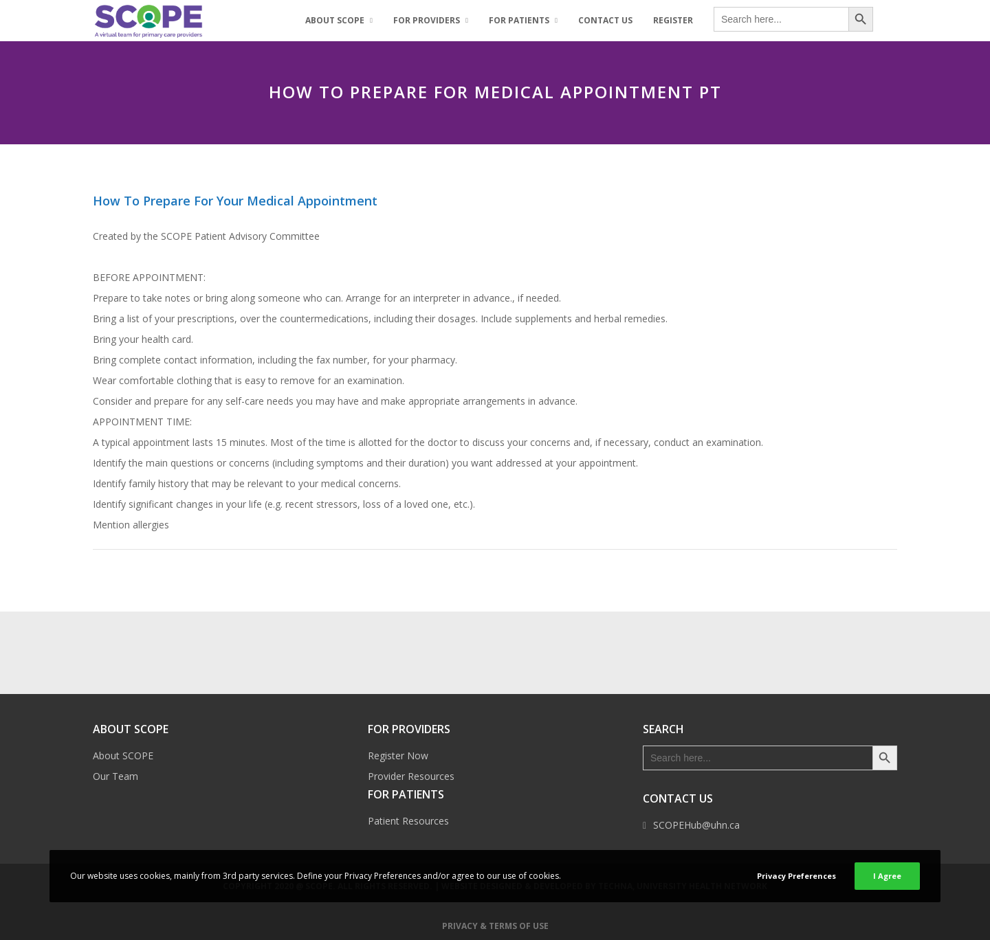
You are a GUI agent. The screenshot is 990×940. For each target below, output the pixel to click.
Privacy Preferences (796, 876)
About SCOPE (123, 755)
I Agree (887, 876)
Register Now (398, 755)
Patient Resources (408, 820)
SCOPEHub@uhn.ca (696, 824)
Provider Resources (411, 776)
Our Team (115, 776)
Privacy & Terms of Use (495, 926)
